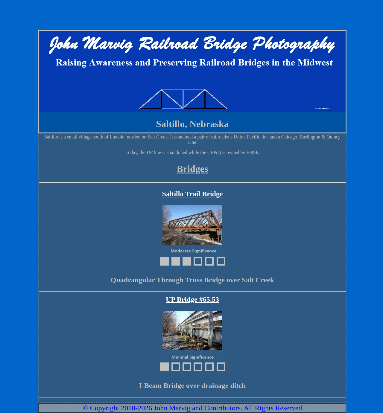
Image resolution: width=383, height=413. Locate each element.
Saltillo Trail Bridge (192, 194)
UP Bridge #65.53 (192, 299)
